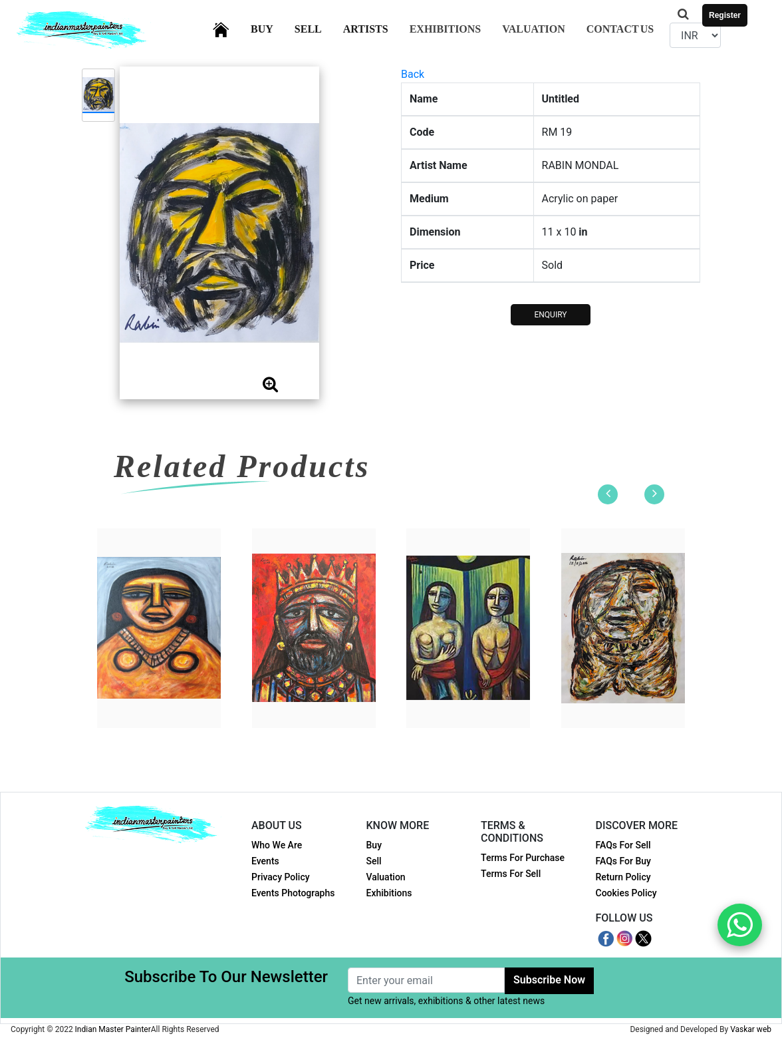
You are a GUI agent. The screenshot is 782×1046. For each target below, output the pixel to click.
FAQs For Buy (623, 861)
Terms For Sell (511, 873)
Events (265, 861)
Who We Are (276, 845)
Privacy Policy (280, 877)
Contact (620, 29)
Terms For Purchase (523, 857)
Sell (316, 28)
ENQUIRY (550, 314)
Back (412, 74)
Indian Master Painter (113, 1029)
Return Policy (623, 877)
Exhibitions (445, 29)
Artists (373, 28)
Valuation (533, 29)
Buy (270, 28)
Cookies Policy (626, 893)
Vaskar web (750, 1029)
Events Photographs (292, 893)
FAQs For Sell (623, 845)
